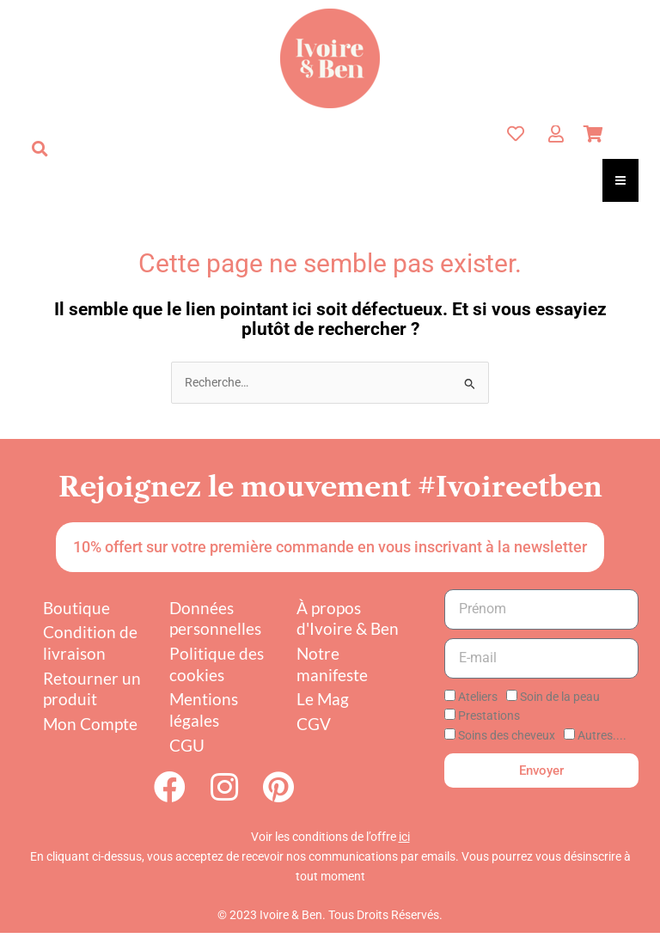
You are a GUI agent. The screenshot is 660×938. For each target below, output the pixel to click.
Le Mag (322, 699)
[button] (39, 148)
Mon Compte (90, 724)
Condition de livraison (90, 642)
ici (404, 843)
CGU (187, 745)
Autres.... (602, 735)
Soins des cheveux (506, 735)
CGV (313, 724)
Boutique (76, 608)
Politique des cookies (216, 664)
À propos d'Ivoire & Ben (347, 618)
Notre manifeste (332, 664)
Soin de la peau (560, 697)
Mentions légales (203, 709)
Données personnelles (215, 618)
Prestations (489, 715)
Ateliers (478, 697)
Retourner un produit (92, 689)
